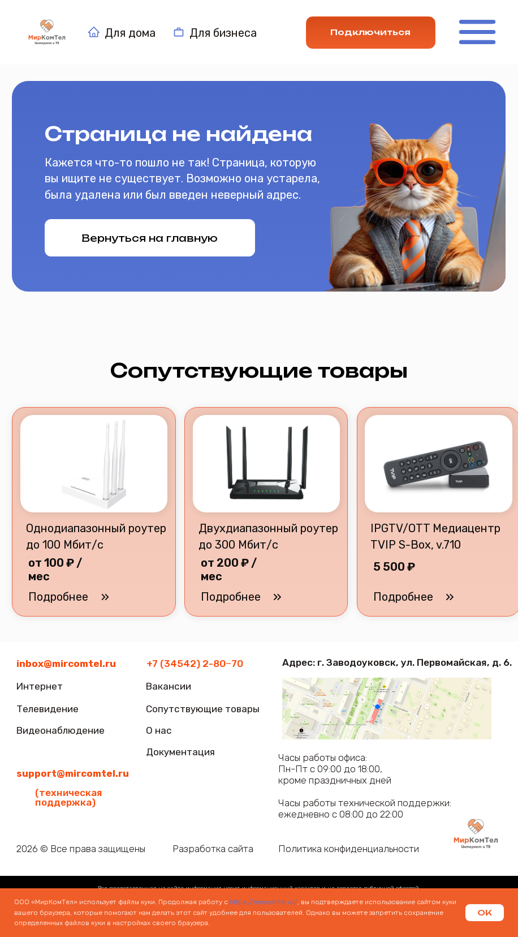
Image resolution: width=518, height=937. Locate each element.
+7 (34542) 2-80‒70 (194, 663)
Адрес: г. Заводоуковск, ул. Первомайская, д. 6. (397, 662)
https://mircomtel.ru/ (262, 902)
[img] (476, 834)
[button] (402, 597)
